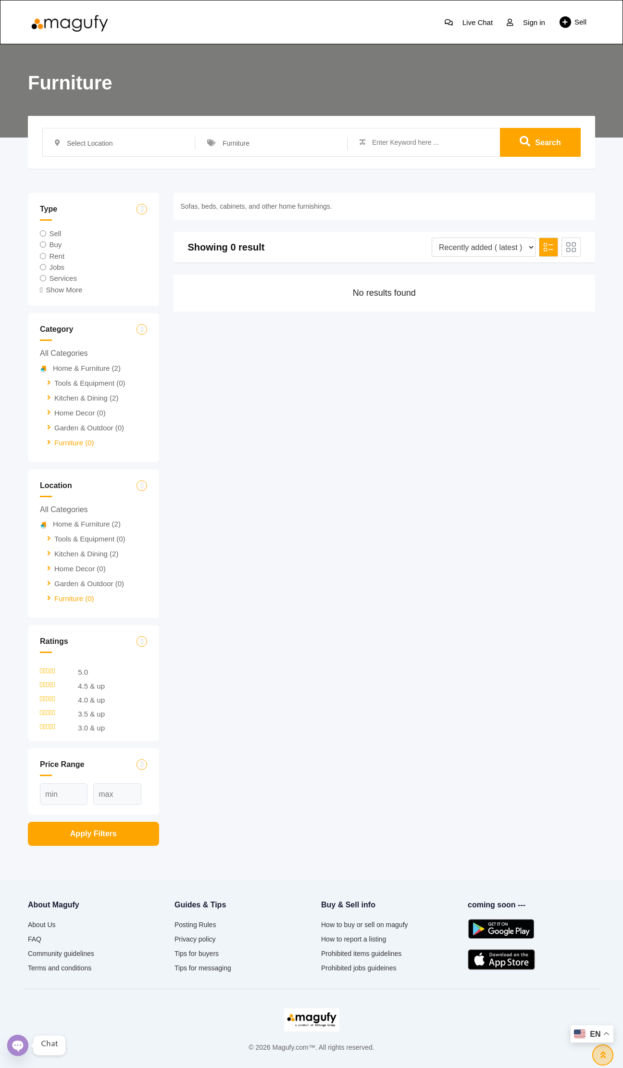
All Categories (64, 353)
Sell (573, 22)
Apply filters (93, 833)
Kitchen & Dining (86, 398)
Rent (56, 255)
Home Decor (80, 413)
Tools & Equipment (89, 383)
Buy (55, 244)
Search (540, 142)
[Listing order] (484, 247)
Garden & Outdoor (89, 428)
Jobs (56, 267)
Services (63, 278)
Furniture (74, 443)
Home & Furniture (80, 368)
